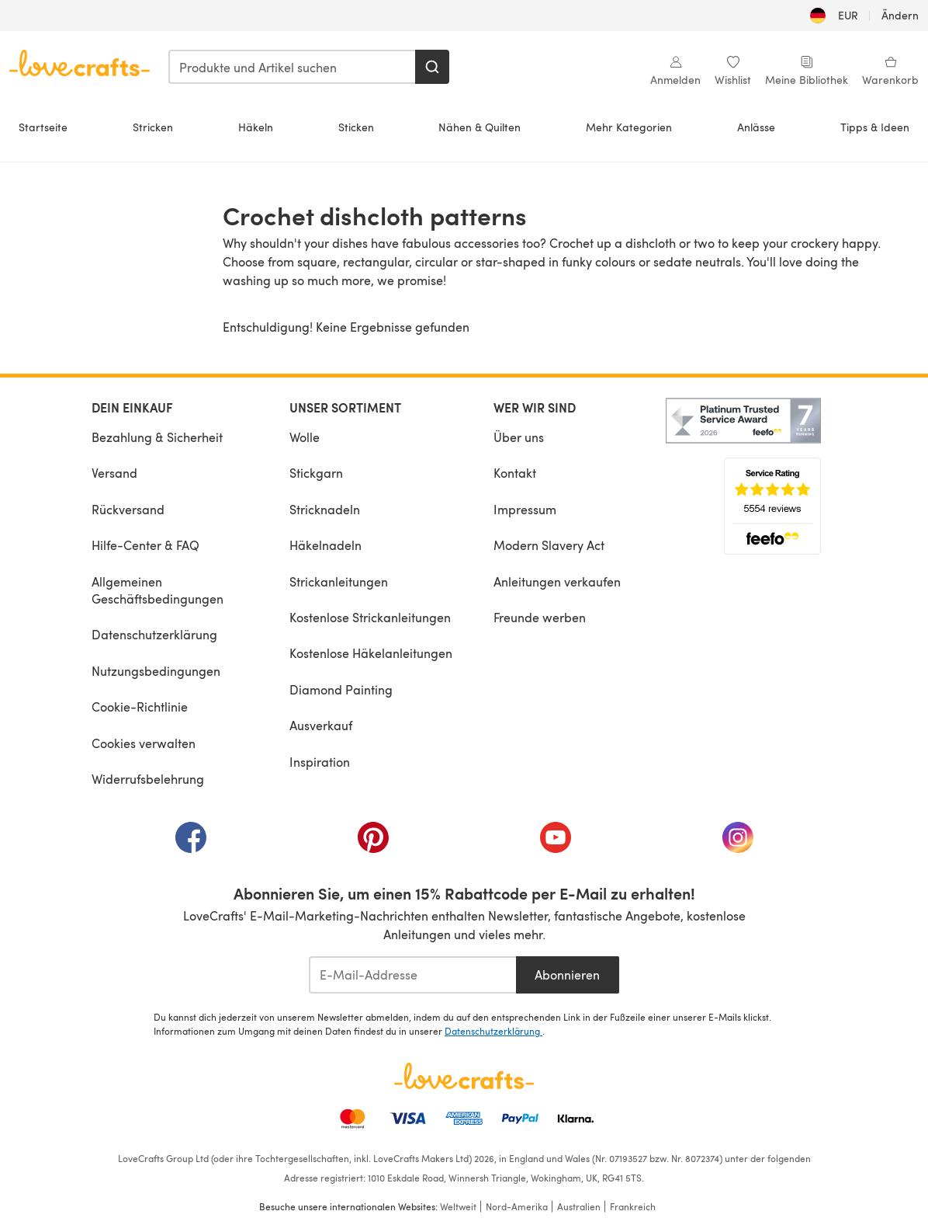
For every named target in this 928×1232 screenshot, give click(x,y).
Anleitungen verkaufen (557, 581)
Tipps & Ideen (874, 127)
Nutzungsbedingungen (156, 671)
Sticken (356, 127)
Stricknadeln (324, 509)
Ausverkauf (320, 725)
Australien (579, 1206)
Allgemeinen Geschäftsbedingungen (157, 590)
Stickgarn (316, 473)
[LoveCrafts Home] (464, 1076)
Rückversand (128, 509)
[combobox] (292, 67)
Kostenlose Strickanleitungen (370, 617)
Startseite (43, 127)
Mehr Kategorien (629, 127)
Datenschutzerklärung (154, 634)
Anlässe (756, 127)
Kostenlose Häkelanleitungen (370, 653)
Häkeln (255, 127)
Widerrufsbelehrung (148, 779)
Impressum (524, 509)
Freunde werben (539, 617)
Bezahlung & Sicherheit (157, 437)
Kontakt (514, 473)
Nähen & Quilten (479, 127)
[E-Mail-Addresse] (412, 975)
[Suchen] (432, 67)
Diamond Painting (341, 689)
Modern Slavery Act (548, 545)
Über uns (518, 437)
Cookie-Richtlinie (140, 706)
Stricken (153, 127)
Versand (114, 473)
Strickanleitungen (338, 581)
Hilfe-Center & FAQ (145, 545)
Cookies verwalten (144, 743)
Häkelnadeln (325, 545)
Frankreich (633, 1206)
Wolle (304, 437)
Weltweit (458, 1206)
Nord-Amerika (517, 1206)
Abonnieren (567, 974)
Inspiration (319, 761)
